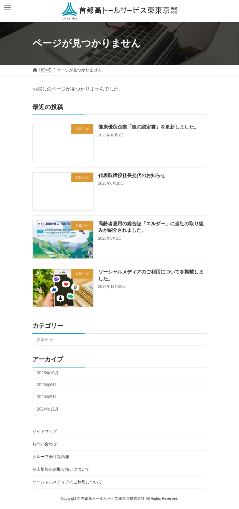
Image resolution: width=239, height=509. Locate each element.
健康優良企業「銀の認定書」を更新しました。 (148, 127)
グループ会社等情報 (50, 456)
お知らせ (45, 339)
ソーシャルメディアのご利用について (67, 482)
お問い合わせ (44, 444)
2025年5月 (46, 396)
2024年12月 (48, 408)
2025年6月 (46, 385)
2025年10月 (48, 373)
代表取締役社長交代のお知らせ (131, 175)
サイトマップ (44, 431)
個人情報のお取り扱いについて (61, 469)
